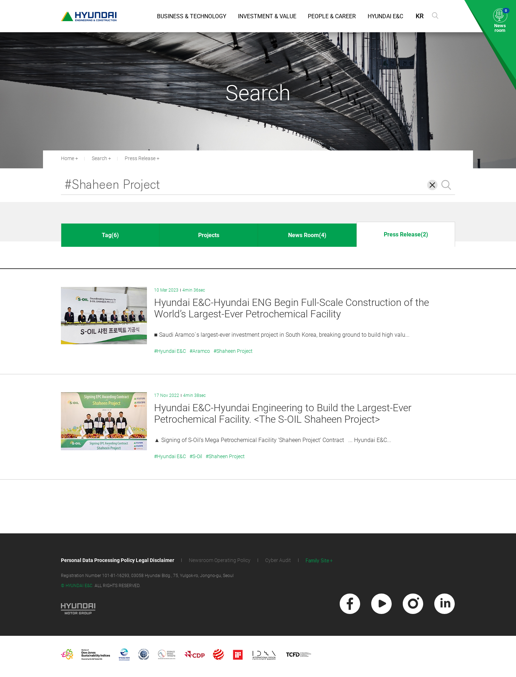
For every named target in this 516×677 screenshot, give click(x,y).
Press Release (140, 158)
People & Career (332, 16)
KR (420, 16)
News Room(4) (307, 235)
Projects (208, 235)
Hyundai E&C (385, 16)
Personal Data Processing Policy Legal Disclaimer (117, 560)
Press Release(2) (406, 234)
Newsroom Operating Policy (219, 560)
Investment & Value (267, 16)
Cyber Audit (278, 560)
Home (67, 158)
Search (99, 158)
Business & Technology (191, 16)
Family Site (317, 561)
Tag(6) (110, 235)
